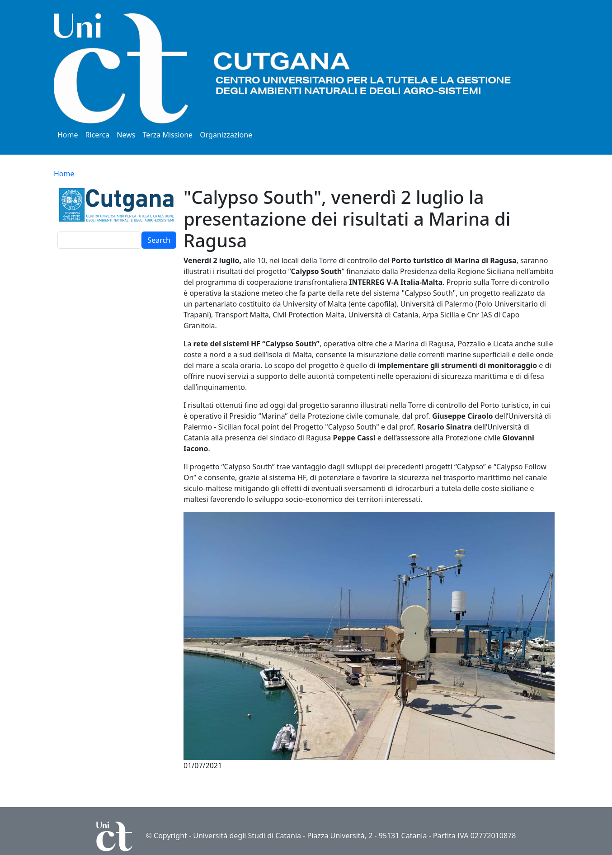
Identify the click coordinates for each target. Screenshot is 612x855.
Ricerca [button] (97, 135)
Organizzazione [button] (226, 135)
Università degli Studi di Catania (247, 836)
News (126, 135)
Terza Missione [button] (167, 135)
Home (67, 135)
